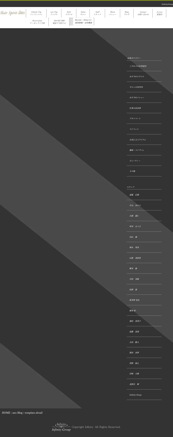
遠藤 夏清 (134, 331)
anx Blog (17, 413)
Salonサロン (83, 13)
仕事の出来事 (135, 108)
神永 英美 (134, 247)
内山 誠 (133, 237)
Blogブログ (127, 13)
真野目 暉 (134, 384)
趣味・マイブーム (136, 150)
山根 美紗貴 (135, 258)
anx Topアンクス (53, 13)
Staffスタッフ (97, 13)
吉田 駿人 (134, 342)
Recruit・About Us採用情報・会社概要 (83, 21)
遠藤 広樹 (134, 194)
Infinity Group (135, 394)
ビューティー (134, 160)
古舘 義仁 (134, 215)
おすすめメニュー (136, 97)
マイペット (134, 129)
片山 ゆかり (135, 205)
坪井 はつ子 (135, 226)
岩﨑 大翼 (134, 373)
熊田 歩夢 (134, 352)
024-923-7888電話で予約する (59, 22)
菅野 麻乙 (134, 363)
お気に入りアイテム (137, 139)
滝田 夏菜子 (135, 321)
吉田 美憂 (134, 279)
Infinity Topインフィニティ (36, 13)
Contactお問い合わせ (143, 13)
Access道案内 (159, 13)
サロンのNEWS (136, 87)
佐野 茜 (133, 289)
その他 (132, 171)
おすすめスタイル (136, 76)
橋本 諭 (133, 268)
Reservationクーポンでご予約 (37, 22)
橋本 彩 (132, 310)
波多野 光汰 (134, 300)
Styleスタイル (68, 13)
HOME (6, 413)
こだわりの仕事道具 (137, 66)
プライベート (135, 118)
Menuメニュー (112, 13)
